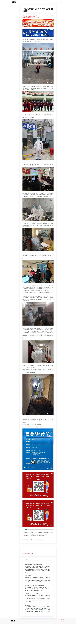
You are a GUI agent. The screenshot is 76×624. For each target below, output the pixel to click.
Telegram (57, 2)
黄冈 (34, 13)
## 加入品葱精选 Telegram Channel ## (30, 17)
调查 (36, 13)
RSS (53, 2)
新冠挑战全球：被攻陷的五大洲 (32, 593)
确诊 (39, 13)
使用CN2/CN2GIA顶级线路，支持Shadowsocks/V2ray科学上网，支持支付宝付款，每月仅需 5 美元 (37, 15)
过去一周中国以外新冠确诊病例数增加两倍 (34, 585)
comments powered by (27, 553)
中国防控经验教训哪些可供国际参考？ (33, 564)
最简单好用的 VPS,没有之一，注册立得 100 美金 (33, 540)
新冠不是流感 (28, 575)
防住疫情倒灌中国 (29, 605)
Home (49, 2)
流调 (33, 13)
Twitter (62, 2)
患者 (38, 13)
